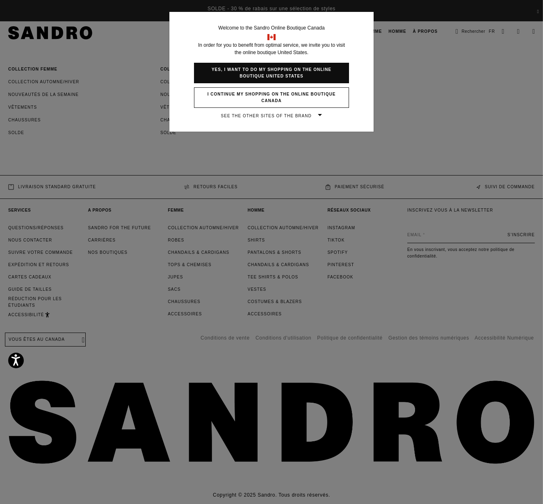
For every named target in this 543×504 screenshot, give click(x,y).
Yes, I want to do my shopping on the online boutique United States (271, 72)
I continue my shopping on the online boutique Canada (272, 97)
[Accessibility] (16, 360)
